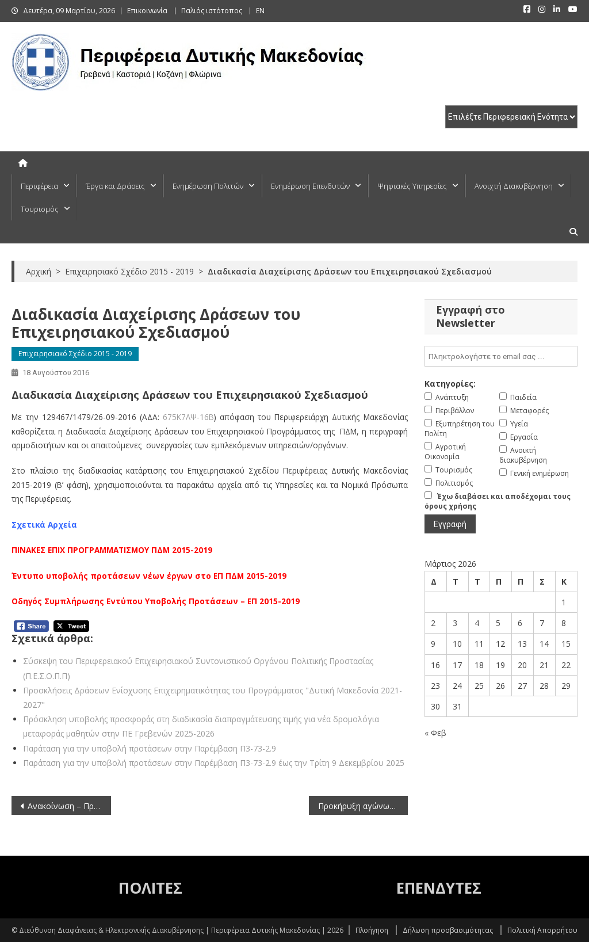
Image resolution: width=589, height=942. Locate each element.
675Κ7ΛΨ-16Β (188, 416)
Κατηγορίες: (450, 383)
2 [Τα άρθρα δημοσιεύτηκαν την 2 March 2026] (433, 622)
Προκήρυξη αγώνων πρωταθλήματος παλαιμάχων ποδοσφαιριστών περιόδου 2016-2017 (363, 805)
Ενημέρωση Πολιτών (208, 186)
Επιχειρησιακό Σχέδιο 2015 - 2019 (75, 354)
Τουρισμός (40, 209)
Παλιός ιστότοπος (211, 11)
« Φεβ (435, 732)
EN (260, 11)
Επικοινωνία (147, 11)
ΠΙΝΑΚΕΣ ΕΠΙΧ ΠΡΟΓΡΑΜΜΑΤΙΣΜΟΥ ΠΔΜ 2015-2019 (112, 549)
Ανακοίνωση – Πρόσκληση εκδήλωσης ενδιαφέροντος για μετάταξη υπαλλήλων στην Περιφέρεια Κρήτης (69, 805)
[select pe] (511, 116)
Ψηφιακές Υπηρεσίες (412, 186)
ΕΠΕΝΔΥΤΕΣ (438, 888)
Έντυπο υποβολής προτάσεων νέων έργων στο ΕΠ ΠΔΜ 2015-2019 (149, 575)
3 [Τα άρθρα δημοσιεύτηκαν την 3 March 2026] (455, 622)
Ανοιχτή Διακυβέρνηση (514, 186)
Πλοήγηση (371, 930)
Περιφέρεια (39, 186)
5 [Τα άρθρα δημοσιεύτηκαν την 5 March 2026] (498, 622)
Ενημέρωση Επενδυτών (310, 186)
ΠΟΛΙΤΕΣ (150, 888)
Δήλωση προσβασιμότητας (448, 930)
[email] (500, 356)
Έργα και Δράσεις (115, 186)
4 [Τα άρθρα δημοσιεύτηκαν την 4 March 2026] (477, 622)
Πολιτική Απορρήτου (542, 930)
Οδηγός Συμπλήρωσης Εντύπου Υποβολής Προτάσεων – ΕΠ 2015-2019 (156, 601)
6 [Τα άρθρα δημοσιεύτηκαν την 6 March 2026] (520, 622)
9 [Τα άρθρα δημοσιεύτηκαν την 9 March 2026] (433, 643)
